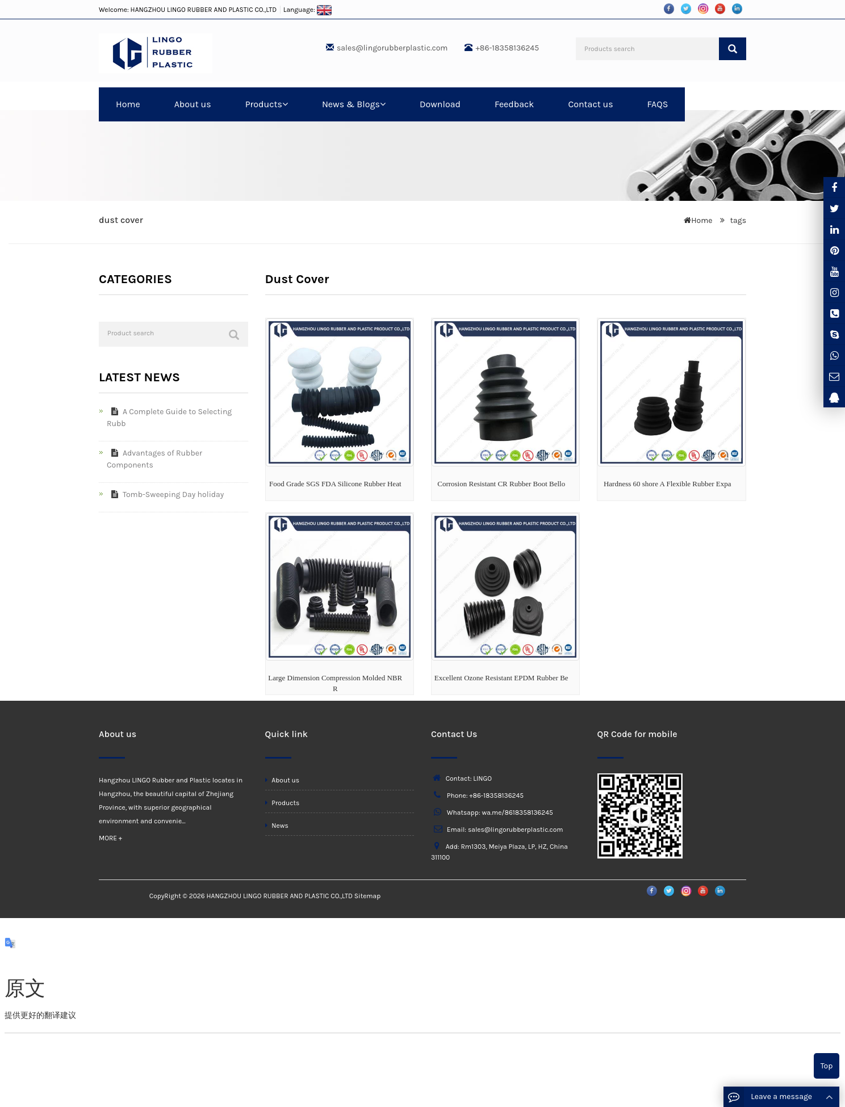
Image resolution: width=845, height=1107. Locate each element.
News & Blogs (354, 104)
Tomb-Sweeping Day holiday (165, 494)
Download (440, 104)
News (276, 826)
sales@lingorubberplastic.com (392, 48)
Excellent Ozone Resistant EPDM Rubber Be (501, 678)
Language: (307, 10)
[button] (285, 104)
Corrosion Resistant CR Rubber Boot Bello (501, 483)
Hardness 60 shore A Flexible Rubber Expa (667, 483)
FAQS (657, 104)
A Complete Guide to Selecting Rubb (169, 417)
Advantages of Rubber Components (154, 459)
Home (128, 104)
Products (266, 104)
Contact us (590, 104)
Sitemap (367, 896)
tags (737, 220)
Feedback (514, 104)
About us (192, 104)
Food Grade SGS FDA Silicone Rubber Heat (335, 483)
